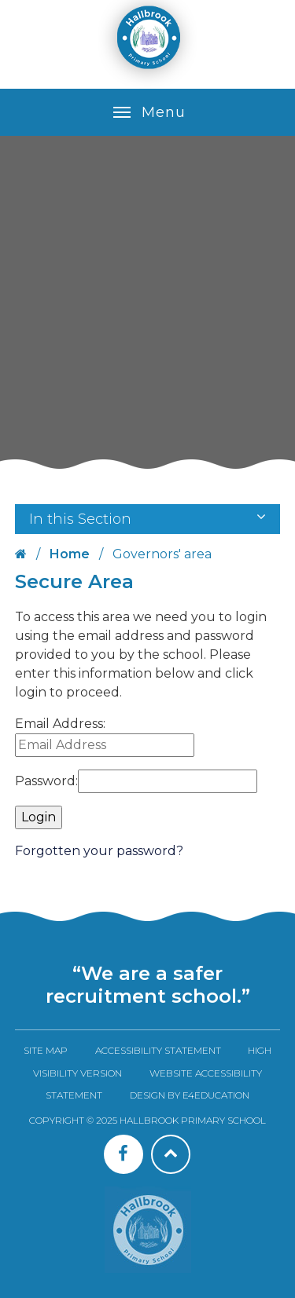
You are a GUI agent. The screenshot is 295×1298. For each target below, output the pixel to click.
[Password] (167, 781)
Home (70, 554)
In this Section (148, 519)
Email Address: (60, 723)
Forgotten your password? (99, 850)
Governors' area (162, 554)
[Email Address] (104, 745)
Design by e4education (189, 1095)
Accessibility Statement (158, 1050)
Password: (46, 780)
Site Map (46, 1050)
